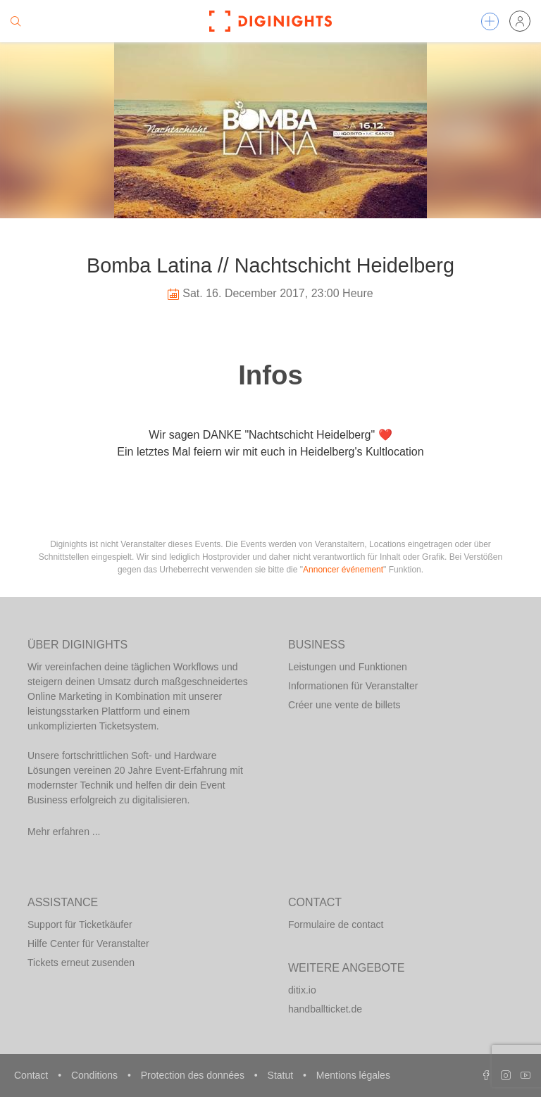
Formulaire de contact (335, 924)
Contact (32, 1075)
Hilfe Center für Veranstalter (88, 943)
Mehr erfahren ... (64, 831)
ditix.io (302, 990)
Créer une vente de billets (344, 704)
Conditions (95, 1075)
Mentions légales (353, 1075)
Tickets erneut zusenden (81, 962)
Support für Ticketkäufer (79, 924)
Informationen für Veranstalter (353, 685)
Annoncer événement (343, 570)
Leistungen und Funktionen (347, 666)
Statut (282, 1075)
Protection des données (194, 1075)
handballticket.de (325, 1009)
